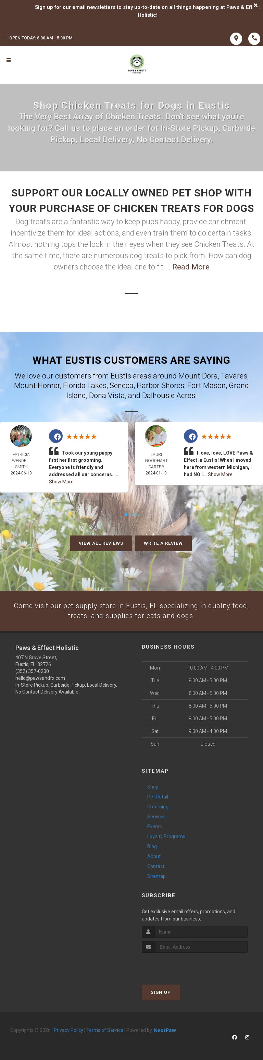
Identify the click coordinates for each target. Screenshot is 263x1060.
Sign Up (161, 993)
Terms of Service (104, 1031)
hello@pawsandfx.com (40, 679)
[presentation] (178, 966)
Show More (61, 481)
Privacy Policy (68, 1031)
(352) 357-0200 (32, 672)
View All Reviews (101, 543)
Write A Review (163, 543)
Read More (191, 267)
